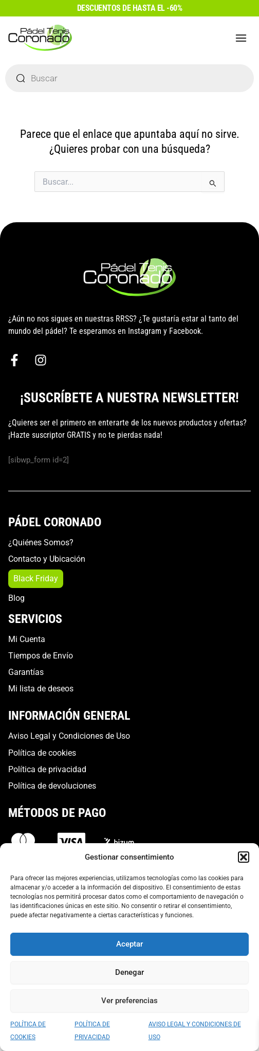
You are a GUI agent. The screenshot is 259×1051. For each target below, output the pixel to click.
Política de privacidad (47, 769)
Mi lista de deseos (40, 688)
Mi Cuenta (26, 639)
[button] (243, 857)
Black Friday (35, 578)
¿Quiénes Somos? (40, 542)
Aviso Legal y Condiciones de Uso (69, 736)
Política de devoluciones (52, 786)
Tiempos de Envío (40, 656)
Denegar (129, 972)
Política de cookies (42, 753)
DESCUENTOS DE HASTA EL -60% (129, 8)
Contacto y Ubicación (46, 559)
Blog (16, 598)
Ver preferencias (129, 1000)
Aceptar (129, 944)
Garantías (26, 672)
